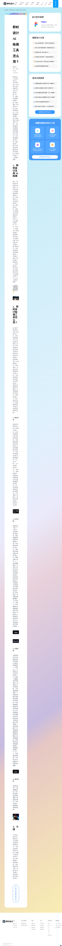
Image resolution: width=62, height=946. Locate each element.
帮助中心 (32, 3)
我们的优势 (21, 3)
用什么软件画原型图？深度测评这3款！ (45, 47)
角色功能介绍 (23, 923)
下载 (42, 3)
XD (48, 929)
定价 (46, 3)
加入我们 (42, 925)
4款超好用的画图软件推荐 (41, 66)
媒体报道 (42, 929)
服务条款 (33, 927)
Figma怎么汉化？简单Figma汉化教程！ (45, 61)
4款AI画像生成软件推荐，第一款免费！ (45, 92)
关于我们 (50, 3)
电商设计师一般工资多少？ (42, 52)
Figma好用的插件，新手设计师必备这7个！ (45, 43)
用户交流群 (58, 927)
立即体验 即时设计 (16, 893)
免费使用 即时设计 (45, 112)
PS (48, 927)
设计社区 (16, 3)
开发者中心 (33, 929)
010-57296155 (58, 923)
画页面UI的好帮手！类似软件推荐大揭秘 (45, 57)
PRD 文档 (15, 927)
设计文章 (6, 10)
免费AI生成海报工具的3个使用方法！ (44, 88)
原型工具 (15, 925)
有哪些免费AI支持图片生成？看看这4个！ (45, 83)
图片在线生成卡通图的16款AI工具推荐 (45, 97)
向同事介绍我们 (24, 925)
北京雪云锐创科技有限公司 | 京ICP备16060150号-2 (8, 944)
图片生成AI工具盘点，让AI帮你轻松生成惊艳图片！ (45, 106)
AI (48, 933)
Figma (43, 22)
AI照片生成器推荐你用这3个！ (43, 101)
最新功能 (37, 3)
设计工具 (15, 923)
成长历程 (42, 927)
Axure (49, 931)
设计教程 (27, 3)
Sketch (49, 925)
